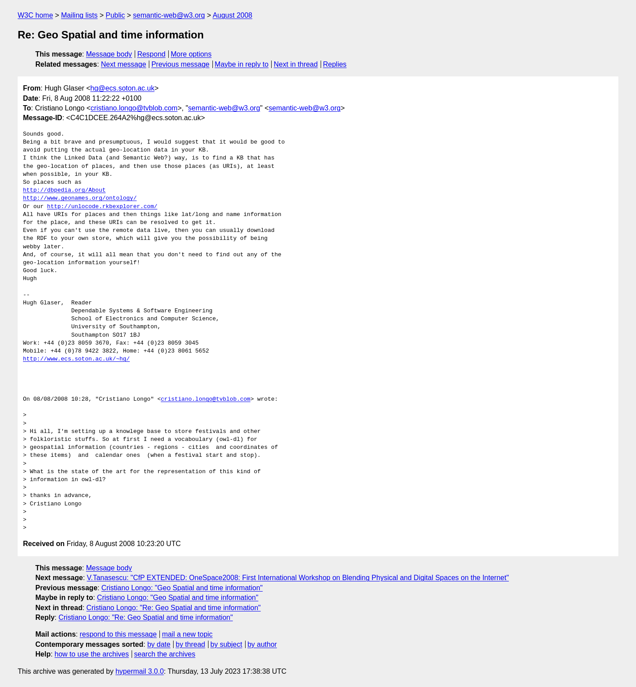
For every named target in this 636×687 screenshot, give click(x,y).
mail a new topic (187, 634)
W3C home (35, 15)
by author (262, 644)
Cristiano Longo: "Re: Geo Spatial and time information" (174, 607)
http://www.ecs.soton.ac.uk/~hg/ (76, 359)
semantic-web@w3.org (169, 15)
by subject (226, 644)
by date (158, 644)
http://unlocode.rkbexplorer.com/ (102, 207)
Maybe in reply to (242, 64)
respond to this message (118, 634)
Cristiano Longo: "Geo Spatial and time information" (181, 588)
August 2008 (232, 15)
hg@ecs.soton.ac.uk (123, 88)
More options (191, 54)
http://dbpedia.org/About (64, 190)
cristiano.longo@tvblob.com (134, 108)
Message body (109, 54)
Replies (334, 64)
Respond (151, 54)
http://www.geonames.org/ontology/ (79, 198)
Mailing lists (79, 15)
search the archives (165, 654)
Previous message (180, 64)
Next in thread (296, 64)
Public (115, 15)
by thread (190, 644)
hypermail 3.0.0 (139, 671)
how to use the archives (92, 654)
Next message (123, 64)
